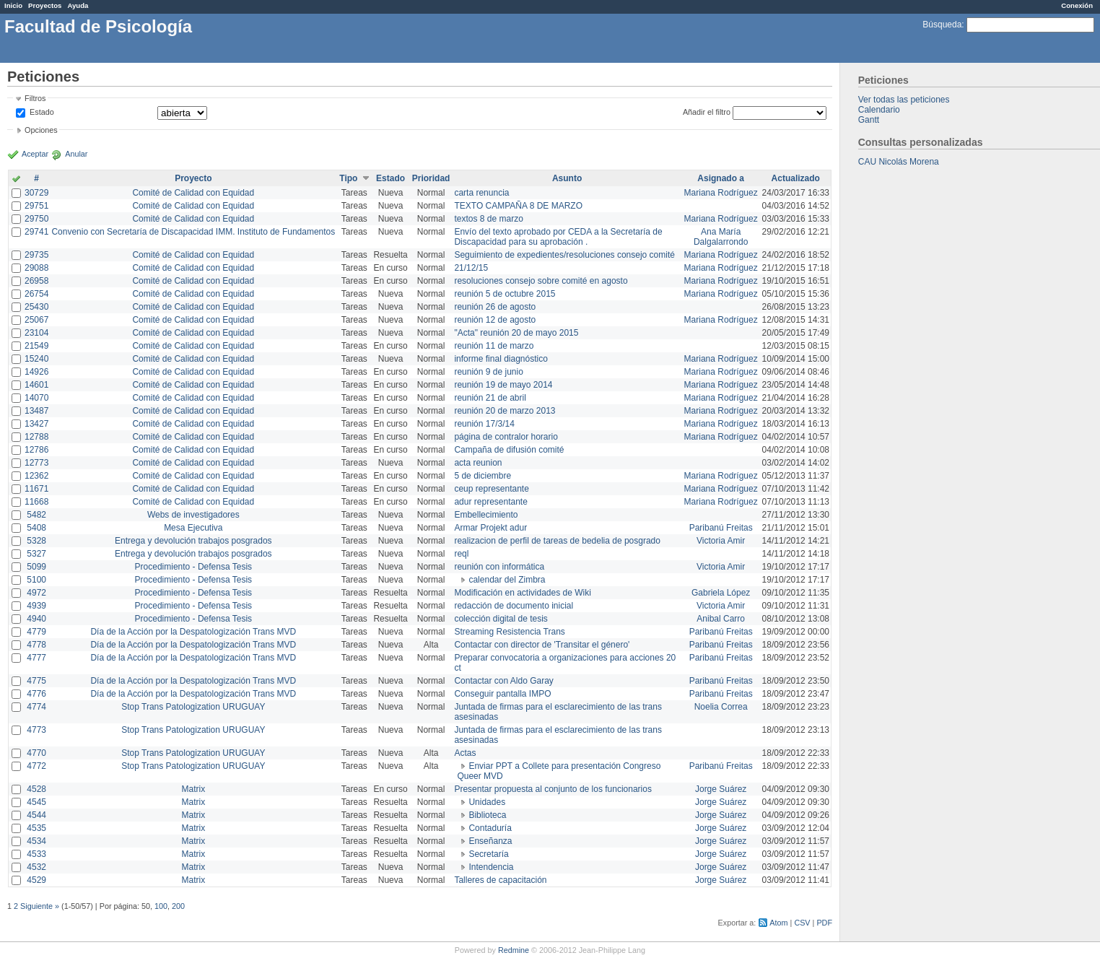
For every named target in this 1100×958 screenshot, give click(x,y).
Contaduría (489, 828)
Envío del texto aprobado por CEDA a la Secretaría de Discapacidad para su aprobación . (558, 237)
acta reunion (478, 463)
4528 (36, 789)
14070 (36, 398)
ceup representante (491, 489)
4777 (36, 658)
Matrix (193, 789)
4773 (36, 730)
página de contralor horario (505, 437)
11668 (36, 502)
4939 (36, 606)
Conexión (1077, 5)
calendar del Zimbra (506, 580)
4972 (36, 593)
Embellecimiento (486, 515)
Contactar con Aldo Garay (503, 681)
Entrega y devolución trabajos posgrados (193, 541)
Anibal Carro (721, 619)
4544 (36, 815)
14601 (36, 385)
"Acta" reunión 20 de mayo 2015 (516, 333)
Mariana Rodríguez (721, 193)
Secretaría (488, 854)
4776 (36, 694)
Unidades (486, 802)
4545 (36, 802)
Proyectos (44, 5)
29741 (36, 232)
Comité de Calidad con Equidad (193, 193)
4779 (36, 632)
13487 (36, 411)
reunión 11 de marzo (493, 346)
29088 (36, 268)
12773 (36, 463)
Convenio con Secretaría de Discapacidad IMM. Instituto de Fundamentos (193, 232)
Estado (42, 112)
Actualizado (796, 178)
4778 (36, 645)
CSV (802, 922)
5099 (36, 567)
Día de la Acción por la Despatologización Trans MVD (193, 632)
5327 (36, 554)
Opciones (41, 130)
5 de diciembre (482, 476)
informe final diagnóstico (500, 359)
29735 (36, 255)
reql (461, 554)
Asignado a (720, 178)
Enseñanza (490, 841)
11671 (36, 489)
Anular (76, 153)
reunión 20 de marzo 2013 (504, 411)
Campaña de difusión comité (509, 450)
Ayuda (77, 5)
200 (178, 906)
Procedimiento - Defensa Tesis (194, 567)
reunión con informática (499, 567)
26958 (36, 281)
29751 (36, 206)
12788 (36, 437)
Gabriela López (720, 593)
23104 (36, 333)
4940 (36, 619)
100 (160, 906)
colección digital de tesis (500, 619)
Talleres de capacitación (500, 880)
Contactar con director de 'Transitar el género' (541, 645)
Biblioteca (487, 815)
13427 (36, 424)
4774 (36, 707)
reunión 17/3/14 (484, 424)
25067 (36, 320)
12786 (36, 450)
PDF (824, 922)
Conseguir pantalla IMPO (502, 694)
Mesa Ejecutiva (193, 528)
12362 (36, 476)
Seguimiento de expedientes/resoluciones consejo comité (564, 255)
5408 (36, 528)
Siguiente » (39, 906)
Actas (465, 753)
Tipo (348, 178)
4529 (36, 880)
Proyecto (193, 178)
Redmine (513, 950)
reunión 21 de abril (489, 398)
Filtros (35, 98)
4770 (36, 753)
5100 (36, 580)
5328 (36, 541)
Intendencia (490, 867)
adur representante (490, 502)
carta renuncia (481, 193)
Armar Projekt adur (490, 528)
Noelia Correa (721, 707)
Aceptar (35, 153)
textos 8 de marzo (488, 219)
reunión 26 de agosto (495, 307)
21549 (36, 346)
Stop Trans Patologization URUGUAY (193, 707)
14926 (36, 372)
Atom (778, 922)
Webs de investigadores (193, 515)
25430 (36, 307)
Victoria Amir (721, 541)
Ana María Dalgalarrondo (721, 237)
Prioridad (431, 178)
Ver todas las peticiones (904, 100)
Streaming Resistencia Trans (509, 632)
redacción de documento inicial (513, 606)
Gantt (868, 120)
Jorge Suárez (720, 789)
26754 (36, 294)
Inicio (13, 5)
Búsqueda (941, 24)
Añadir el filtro (706, 112)
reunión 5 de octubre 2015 (504, 294)
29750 (36, 219)
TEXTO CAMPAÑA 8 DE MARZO (518, 206)
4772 (36, 766)
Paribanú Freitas (721, 528)
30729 (36, 193)
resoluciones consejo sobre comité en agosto (540, 281)
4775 (36, 681)
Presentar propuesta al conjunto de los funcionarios (553, 789)
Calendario (879, 110)
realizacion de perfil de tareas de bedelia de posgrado (557, 541)
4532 (36, 867)
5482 (36, 515)
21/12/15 (471, 268)
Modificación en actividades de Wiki (522, 593)
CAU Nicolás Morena (898, 162)
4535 (36, 828)
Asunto (567, 178)
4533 (36, 854)
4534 (36, 841)
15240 (36, 359)
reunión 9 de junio (488, 372)
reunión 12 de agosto (495, 320)
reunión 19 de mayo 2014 (503, 385)
